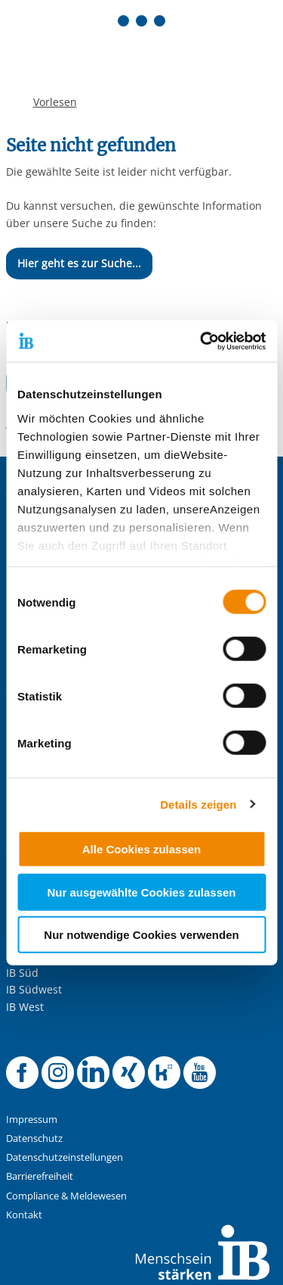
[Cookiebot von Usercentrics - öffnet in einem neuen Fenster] (201, 341)
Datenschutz (34, 1138)
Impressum (31, 1119)
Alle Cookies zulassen (141, 849)
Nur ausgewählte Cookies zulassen (141, 891)
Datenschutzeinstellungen (64, 1157)
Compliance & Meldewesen (66, 1196)
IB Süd (22, 972)
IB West (25, 1007)
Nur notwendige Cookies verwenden (141, 934)
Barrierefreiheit (39, 1176)
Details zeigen (198, 803)
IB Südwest (34, 989)
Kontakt (24, 1215)
